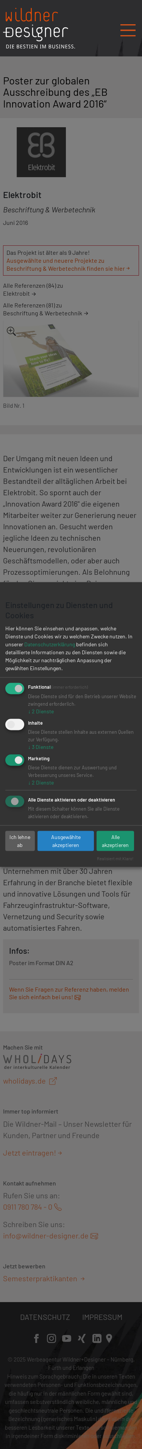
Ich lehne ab (19, 841)
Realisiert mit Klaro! (115, 858)
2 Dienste (41, 711)
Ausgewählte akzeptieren (66, 841)
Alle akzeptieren (115, 841)
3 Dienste (40, 747)
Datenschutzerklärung (49, 644)
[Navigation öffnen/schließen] (128, 27)
